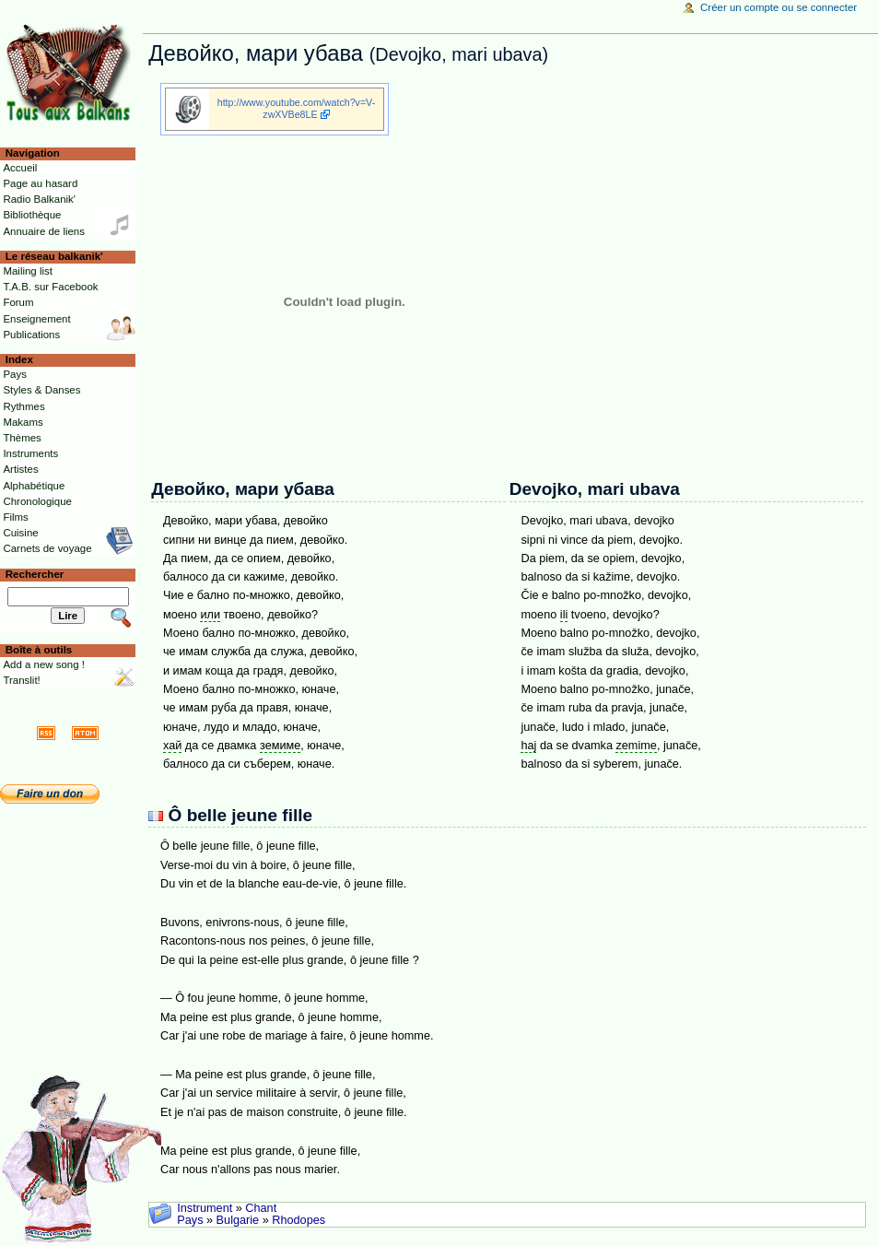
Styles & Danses (41, 389)
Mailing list (27, 270)
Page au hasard (40, 183)
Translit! (21, 680)
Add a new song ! (44, 664)
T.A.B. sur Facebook (50, 286)
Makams (22, 422)
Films (15, 517)
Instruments (30, 453)
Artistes (20, 469)
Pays (190, 1220)
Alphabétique (33, 485)
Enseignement (36, 318)
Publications (31, 334)
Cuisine (20, 532)
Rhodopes (298, 1220)
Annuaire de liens (44, 231)
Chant (260, 1208)
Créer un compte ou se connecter (778, 7)
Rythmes (23, 406)
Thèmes (22, 437)
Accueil (20, 167)
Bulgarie (238, 1220)
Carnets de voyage (47, 548)
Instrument (204, 1208)
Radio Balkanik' (39, 199)
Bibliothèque (32, 214)
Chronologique (37, 501)
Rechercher (35, 574)
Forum (18, 302)
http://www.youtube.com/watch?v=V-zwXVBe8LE (296, 108)
